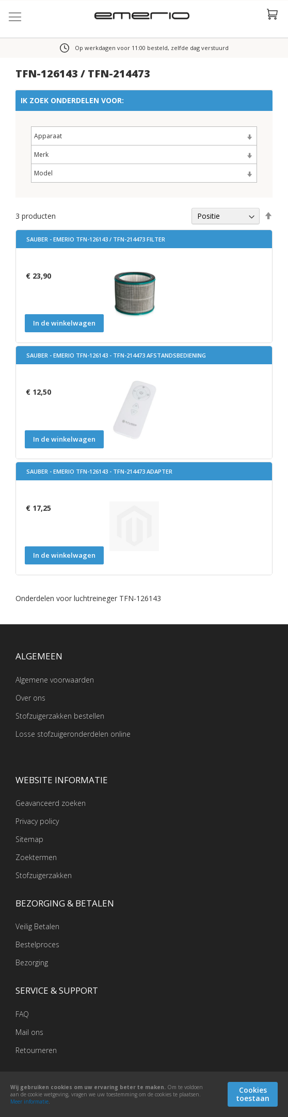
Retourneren (36, 1050)
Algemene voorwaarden (54, 680)
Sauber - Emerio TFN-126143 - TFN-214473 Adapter (99, 471)
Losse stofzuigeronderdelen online (73, 734)
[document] (144, 1094)
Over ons (30, 698)
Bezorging (31, 962)
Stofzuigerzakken (43, 875)
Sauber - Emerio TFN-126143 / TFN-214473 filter (95, 239)
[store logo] (144, 17)
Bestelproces (37, 944)
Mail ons (29, 1032)
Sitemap (29, 839)
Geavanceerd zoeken (50, 803)
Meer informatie (29, 1101)
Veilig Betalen (37, 926)
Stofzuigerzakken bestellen (59, 716)
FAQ (22, 1014)
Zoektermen (36, 857)
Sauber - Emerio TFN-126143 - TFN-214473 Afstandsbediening (116, 355)
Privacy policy (37, 821)
